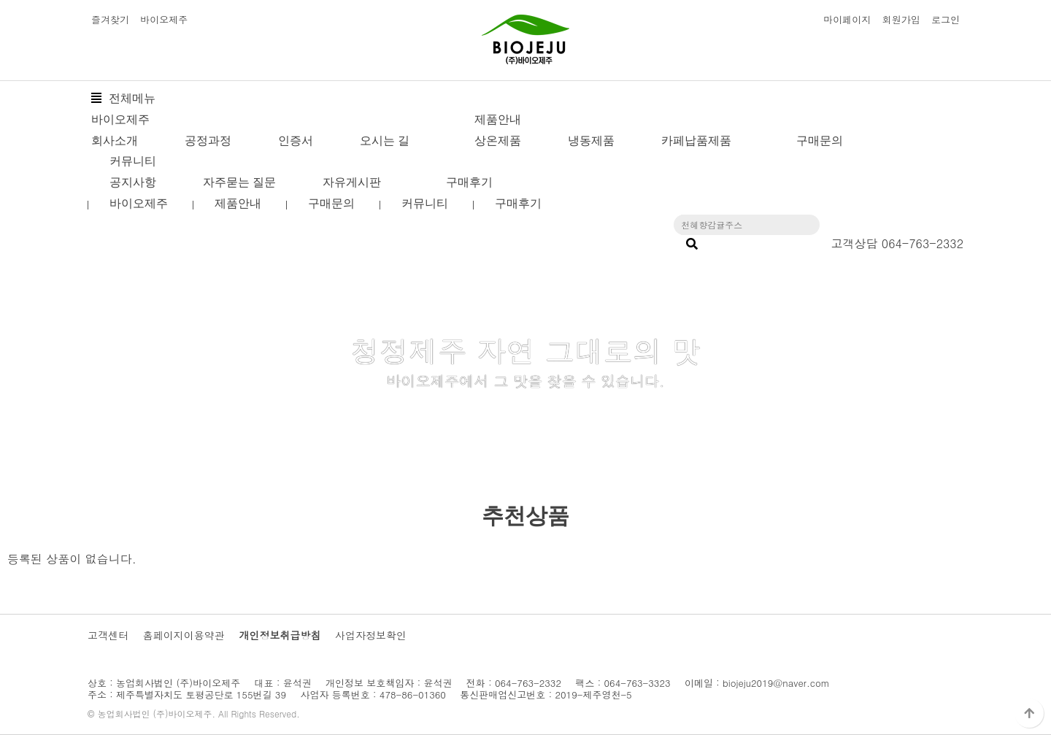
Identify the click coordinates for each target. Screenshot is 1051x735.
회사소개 (114, 140)
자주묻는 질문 (239, 182)
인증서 (295, 140)
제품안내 (497, 119)
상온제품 (497, 140)
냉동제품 (591, 140)
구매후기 (469, 182)
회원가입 (901, 19)
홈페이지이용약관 (184, 635)
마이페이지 (847, 19)
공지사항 (132, 182)
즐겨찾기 (110, 19)
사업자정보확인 (371, 635)
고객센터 (108, 635)
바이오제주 (164, 19)
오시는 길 (384, 140)
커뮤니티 (132, 161)
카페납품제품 (696, 140)
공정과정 (208, 140)
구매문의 (819, 140)
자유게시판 (352, 182)
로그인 (945, 19)
